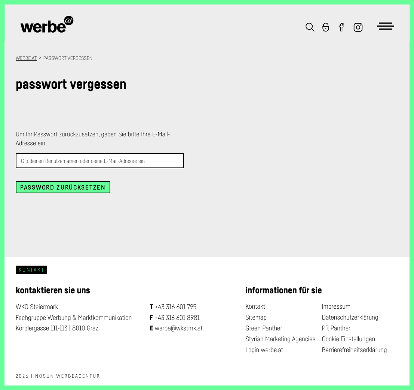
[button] (307, 28)
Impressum (336, 306)
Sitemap (256, 317)
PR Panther (336, 328)
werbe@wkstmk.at (179, 328)
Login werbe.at (264, 350)
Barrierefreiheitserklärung (354, 350)
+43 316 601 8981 (177, 318)
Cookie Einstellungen (348, 339)
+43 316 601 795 (176, 307)
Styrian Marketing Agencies (280, 339)
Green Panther (263, 328)
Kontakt (255, 306)
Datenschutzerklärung (350, 317)
